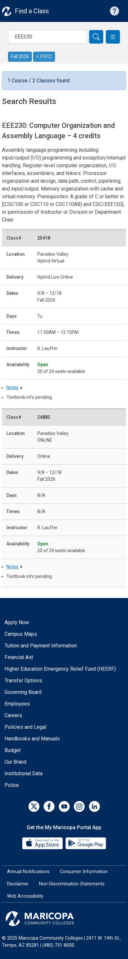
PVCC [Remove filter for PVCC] (44, 56)
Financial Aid (19, 657)
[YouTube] (64, 806)
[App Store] (43, 843)
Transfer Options (23, 680)
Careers (13, 715)
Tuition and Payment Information (41, 646)
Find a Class (32, 11)
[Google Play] (85, 843)
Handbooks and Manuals (32, 739)
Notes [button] (12, 387)
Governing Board (23, 692)
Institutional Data (23, 773)
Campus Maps (21, 634)
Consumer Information (84, 871)
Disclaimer (18, 884)
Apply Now (17, 622)
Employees (17, 704)
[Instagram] (79, 806)
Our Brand (15, 762)
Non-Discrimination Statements (72, 884)
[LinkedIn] (94, 806)
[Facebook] (49, 806)
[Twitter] (34, 806)
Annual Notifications (28, 871)
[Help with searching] (114, 11)
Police (12, 785)
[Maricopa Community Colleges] (64, 918)
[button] (113, 37)
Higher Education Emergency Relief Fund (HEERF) (60, 669)
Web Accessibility (25, 896)
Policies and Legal (25, 727)
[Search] (96, 37)
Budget (13, 750)
